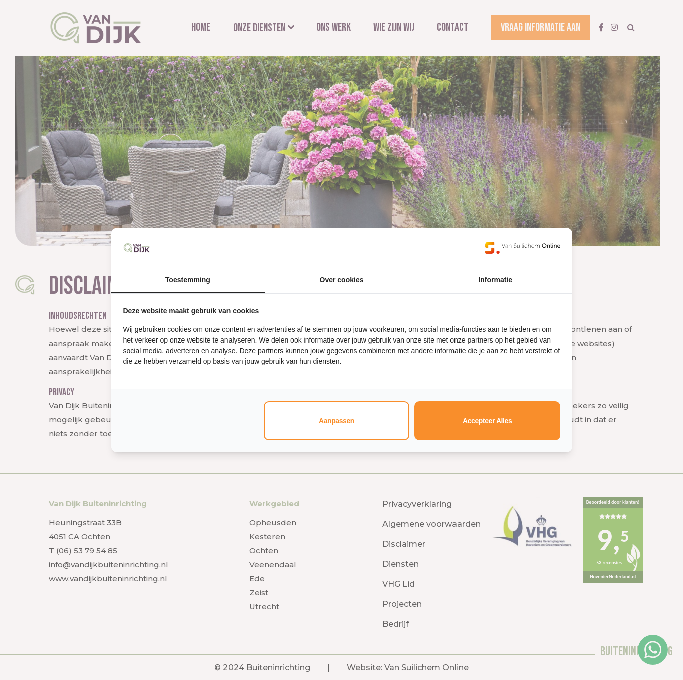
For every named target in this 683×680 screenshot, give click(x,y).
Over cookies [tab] (342, 280)
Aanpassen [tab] (336, 421)
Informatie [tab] (495, 280)
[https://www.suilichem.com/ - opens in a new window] (522, 247)
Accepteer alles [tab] (487, 421)
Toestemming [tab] (187, 280)
